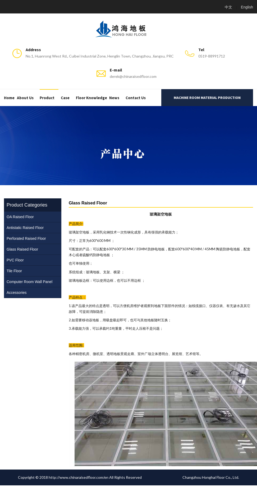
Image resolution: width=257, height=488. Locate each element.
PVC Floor (15, 260)
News (114, 97)
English (247, 7)
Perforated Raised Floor (26, 238)
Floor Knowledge (91, 97)
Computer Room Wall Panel (29, 282)
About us (25, 97)
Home (9, 97)
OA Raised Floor (20, 217)
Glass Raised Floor (22, 249)
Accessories (16, 292)
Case (65, 97)
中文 (228, 7)
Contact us (136, 97)
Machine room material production (207, 97)
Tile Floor (14, 271)
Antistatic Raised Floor (25, 228)
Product (47, 97)
